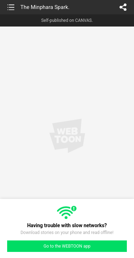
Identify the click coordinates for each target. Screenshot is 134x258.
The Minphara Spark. (45, 7)
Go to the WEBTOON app (67, 246)
